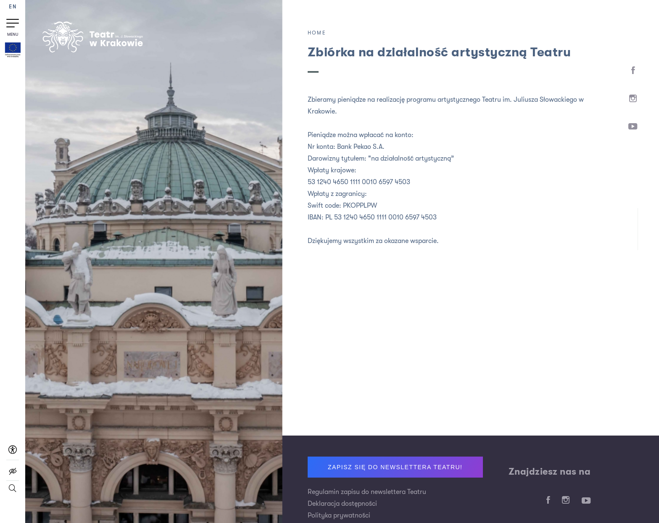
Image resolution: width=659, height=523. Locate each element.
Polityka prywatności (339, 515)
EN (12, 7)
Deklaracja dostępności (342, 503)
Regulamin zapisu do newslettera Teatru (367, 492)
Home (317, 32)
